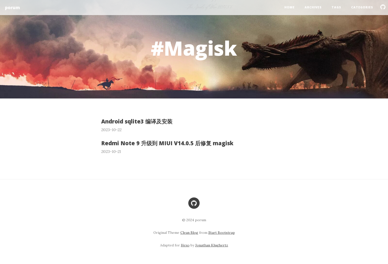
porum (12, 7)
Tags (336, 7)
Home (289, 7)
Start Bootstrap (221, 232)
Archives (313, 7)
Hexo (185, 245)
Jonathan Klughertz (211, 245)
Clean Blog (189, 232)
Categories (362, 7)
